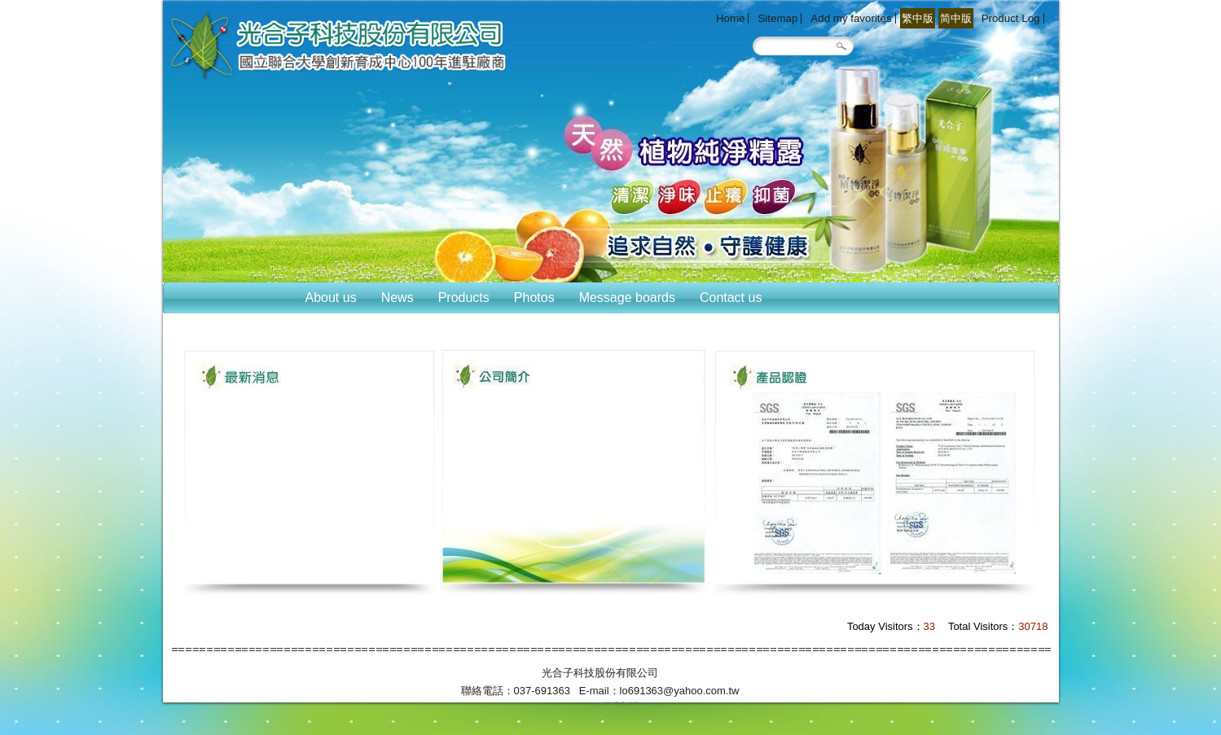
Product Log (1011, 18)
